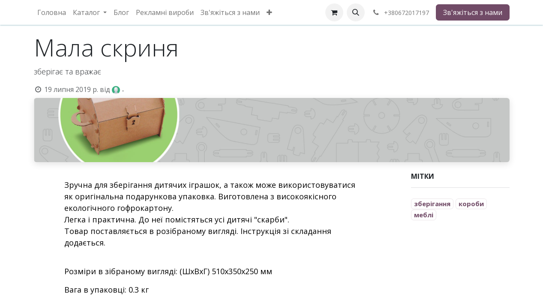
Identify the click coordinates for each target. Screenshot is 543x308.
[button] (356, 12)
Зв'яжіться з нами (472, 12)
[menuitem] (51, 12)
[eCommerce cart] (334, 12)
